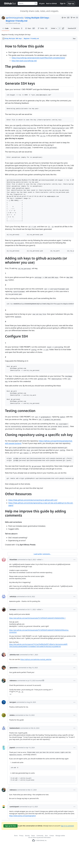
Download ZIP (72, 28)
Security (27, 835)
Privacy (21, 835)
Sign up (71, 3)
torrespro (13, 609)
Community (40, 835)
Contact (51, 835)
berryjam (13, 702)
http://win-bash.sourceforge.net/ (24, 61)
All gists (42, 3)
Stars (30, 28)
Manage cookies (60, 835)
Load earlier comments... (42, 554)
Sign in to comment (67, 826)
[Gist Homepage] (10, 3)
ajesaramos (14, 668)
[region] (39, 295)
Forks (43, 28)
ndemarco (13, 681)
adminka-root (14, 655)
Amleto (12, 715)
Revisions (17, 28)
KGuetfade (13, 560)
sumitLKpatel (14, 807)
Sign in (62, 3)
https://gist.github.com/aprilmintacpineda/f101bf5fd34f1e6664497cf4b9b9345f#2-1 (37, 618)
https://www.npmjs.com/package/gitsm (22, 816)
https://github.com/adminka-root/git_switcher (35, 659)
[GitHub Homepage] (33, 840)
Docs (46, 835)
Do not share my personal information (39, 837)
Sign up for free (10, 826)
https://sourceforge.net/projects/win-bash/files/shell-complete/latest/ (38, 58)
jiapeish (12, 748)
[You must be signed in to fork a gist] (73, 17)
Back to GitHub (51, 3)
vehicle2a (13, 596)
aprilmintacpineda (14, 17)
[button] (63, 28)
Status (33, 835)
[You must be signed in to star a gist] (65, 17)
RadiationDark (15, 728)
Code (5, 28)
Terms (16, 835)
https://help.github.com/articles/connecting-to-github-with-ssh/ (32, 500)
